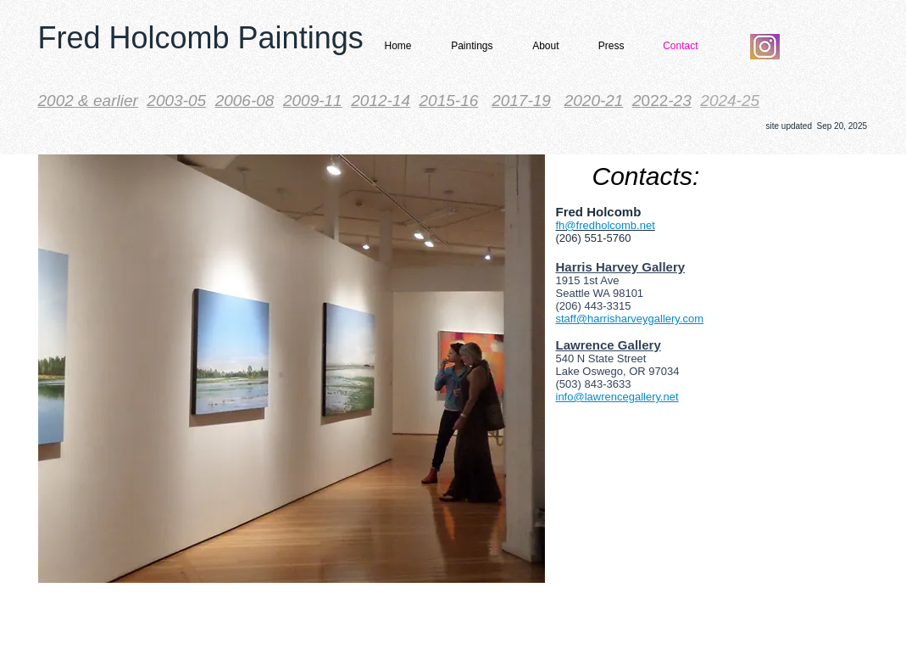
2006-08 (245, 100)
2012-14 (380, 100)
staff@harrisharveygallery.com (630, 318)
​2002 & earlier (88, 100)
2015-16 (449, 100)
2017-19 (521, 100)
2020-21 (594, 100)
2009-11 (312, 100)
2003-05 (176, 100)
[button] (467, 46)
